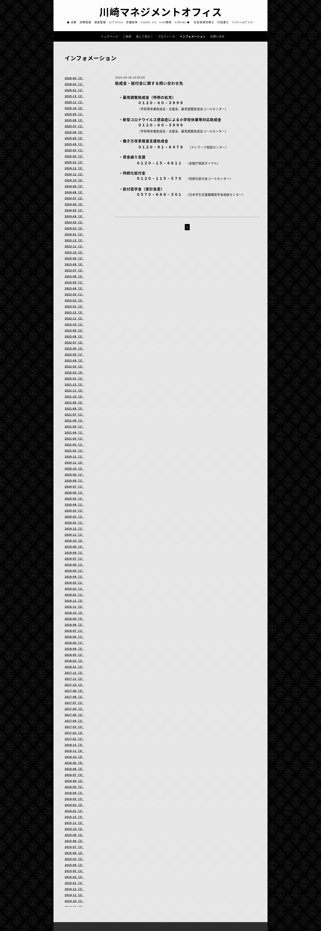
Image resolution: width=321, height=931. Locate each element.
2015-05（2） (74, 859)
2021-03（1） (74, 438)
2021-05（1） (74, 426)
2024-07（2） (74, 198)
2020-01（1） (74, 523)
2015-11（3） (74, 823)
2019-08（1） (74, 553)
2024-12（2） (74, 168)
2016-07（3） (74, 775)
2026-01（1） (74, 90)
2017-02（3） (74, 733)
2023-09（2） (74, 258)
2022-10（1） (74, 324)
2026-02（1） (74, 84)
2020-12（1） (74, 456)
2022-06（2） (74, 348)
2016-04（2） (74, 793)
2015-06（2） (74, 853)
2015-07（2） (74, 847)
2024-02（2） (74, 228)
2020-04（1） (74, 505)
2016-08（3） (74, 769)
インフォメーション (193, 36)
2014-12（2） (74, 889)
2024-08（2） (74, 192)
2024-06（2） (74, 204)
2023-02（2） (74, 300)
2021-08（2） (74, 408)
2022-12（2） (74, 312)
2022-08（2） (74, 336)
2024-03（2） (74, 222)
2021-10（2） (74, 396)
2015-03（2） (74, 871)
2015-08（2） (74, 841)
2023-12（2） (74, 240)
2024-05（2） (74, 210)
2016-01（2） (74, 811)
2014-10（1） (74, 901)
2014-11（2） (74, 895)
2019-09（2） (74, 547)
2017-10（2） (74, 685)
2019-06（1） (74, 565)
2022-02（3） (74, 372)
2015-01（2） (74, 883)
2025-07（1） (74, 126)
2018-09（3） (74, 619)
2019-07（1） (74, 559)
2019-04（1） (74, 577)
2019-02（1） (74, 589)
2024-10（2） (74, 180)
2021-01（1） (74, 450)
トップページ (109, 36)
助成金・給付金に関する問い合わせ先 (149, 83)
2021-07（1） (74, 414)
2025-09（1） (74, 114)
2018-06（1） (74, 637)
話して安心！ (144, 36)
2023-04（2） (74, 288)
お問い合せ (217, 36)
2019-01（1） (74, 595)
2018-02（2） (74, 661)
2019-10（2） (74, 541)
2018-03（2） (74, 655)
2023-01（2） (74, 306)
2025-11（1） (74, 102)
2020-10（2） (74, 469)
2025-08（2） (74, 120)
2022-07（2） (74, 342)
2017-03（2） (74, 727)
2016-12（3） (74, 745)
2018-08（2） (74, 625)
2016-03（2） (74, 799)
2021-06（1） (74, 420)
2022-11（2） (74, 318)
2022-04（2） (74, 360)
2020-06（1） (74, 493)
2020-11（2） (74, 462)
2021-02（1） (74, 444)
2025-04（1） (74, 144)
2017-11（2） (74, 679)
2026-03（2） (74, 78)
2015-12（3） (74, 817)
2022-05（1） (74, 354)
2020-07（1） (74, 487)
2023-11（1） (74, 246)
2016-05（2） (74, 787)
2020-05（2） (74, 499)
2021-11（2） (74, 390)
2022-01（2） (74, 378)
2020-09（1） (74, 475)
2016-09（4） (74, 763)
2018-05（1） (74, 643)
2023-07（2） (74, 270)
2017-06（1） (74, 709)
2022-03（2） (74, 366)
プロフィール (166, 36)
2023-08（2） (74, 264)
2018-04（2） (74, 649)
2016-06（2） (74, 781)
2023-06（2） (74, 276)
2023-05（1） (74, 282)
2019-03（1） (74, 583)
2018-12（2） (74, 601)
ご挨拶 (127, 36)
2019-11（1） (74, 535)
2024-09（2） (74, 186)
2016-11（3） (74, 751)
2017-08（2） (74, 697)
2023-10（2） (74, 252)
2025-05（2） (74, 138)
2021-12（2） (74, 384)
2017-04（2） (74, 721)
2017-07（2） (74, 703)
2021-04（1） (74, 432)
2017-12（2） (74, 673)
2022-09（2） (74, 330)
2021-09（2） (74, 402)
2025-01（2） (74, 162)
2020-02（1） (74, 517)
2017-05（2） (74, 715)
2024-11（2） (74, 174)
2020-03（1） (74, 511)
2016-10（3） (74, 757)
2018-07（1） (74, 631)
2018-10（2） (74, 613)
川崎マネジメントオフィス (160, 11)
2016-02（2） (74, 805)
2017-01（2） (74, 739)
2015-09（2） (74, 835)
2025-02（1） (74, 156)
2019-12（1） (74, 529)
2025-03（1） (74, 150)
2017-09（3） (74, 691)
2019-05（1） (74, 571)
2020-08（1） (74, 481)
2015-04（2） (74, 865)
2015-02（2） (74, 877)
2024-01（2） (74, 234)
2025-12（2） (74, 96)
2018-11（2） (74, 607)
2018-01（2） (74, 667)
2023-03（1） (74, 294)
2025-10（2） (74, 108)
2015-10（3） (74, 829)
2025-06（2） (74, 132)
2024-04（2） (74, 216)
